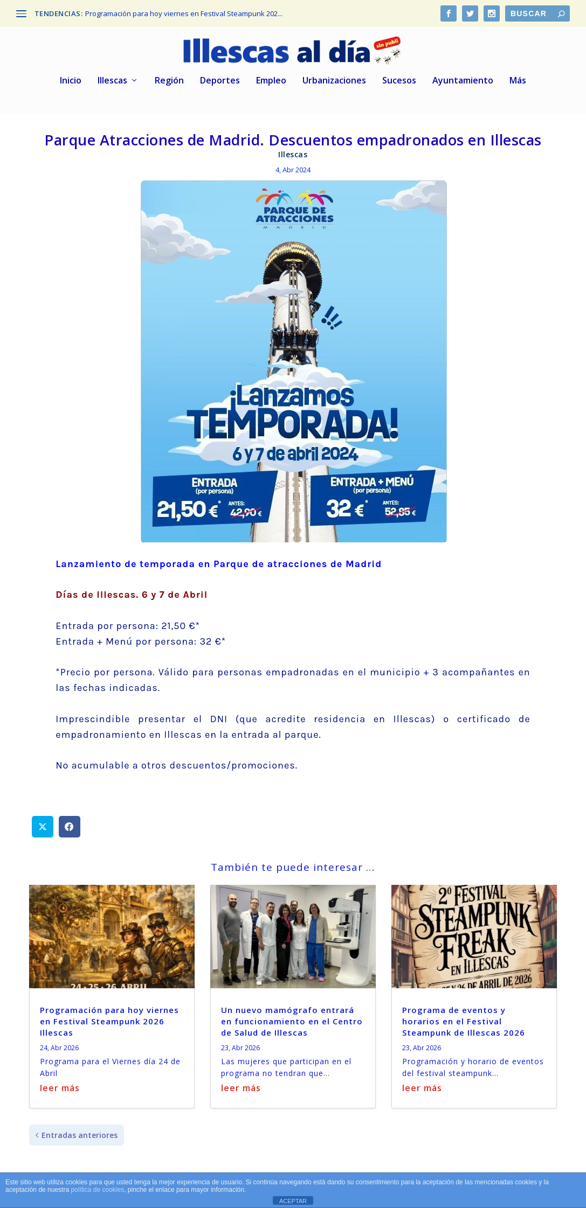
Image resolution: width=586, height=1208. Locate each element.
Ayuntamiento (462, 75)
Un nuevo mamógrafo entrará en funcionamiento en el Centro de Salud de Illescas (292, 1015)
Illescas (112, 75)
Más (517, 75)
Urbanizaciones (334, 75)
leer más (60, 1082)
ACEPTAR (293, 1201)
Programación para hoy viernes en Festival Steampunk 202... (183, 13)
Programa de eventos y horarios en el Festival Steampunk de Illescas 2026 (463, 1015)
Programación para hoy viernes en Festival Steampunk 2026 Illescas (109, 1015)
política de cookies (97, 1189)
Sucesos (399, 75)
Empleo (271, 75)
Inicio (70, 75)
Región (169, 75)
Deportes (220, 75)
